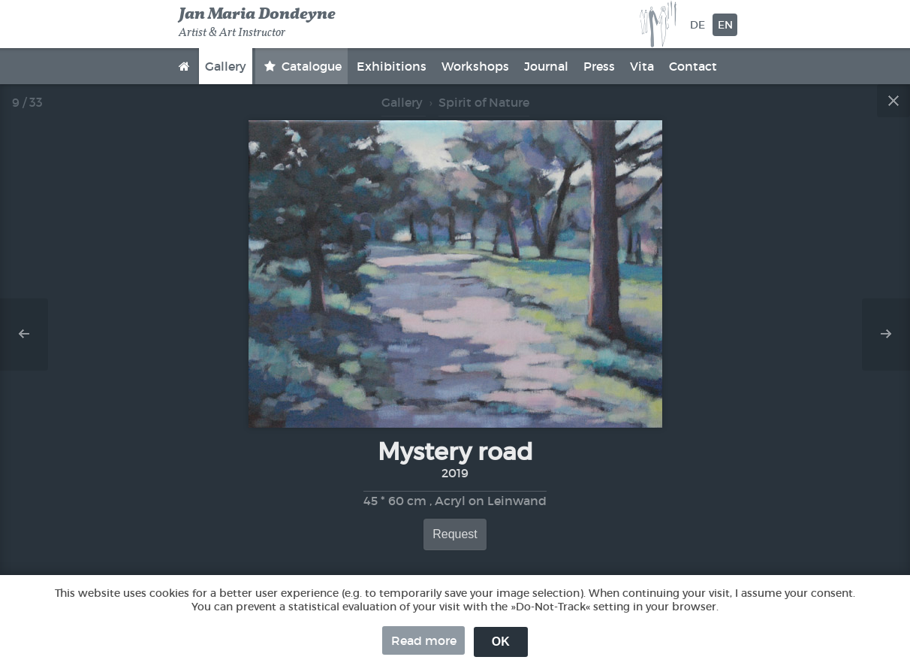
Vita (642, 66)
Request (455, 534)
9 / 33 (27, 102)
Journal (546, 66)
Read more (424, 640)
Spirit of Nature (483, 102)
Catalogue (310, 66)
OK (501, 641)
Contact (693, 66)
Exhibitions (391, 66)
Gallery (225, 66)
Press (599, 66)
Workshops (475, 66)
